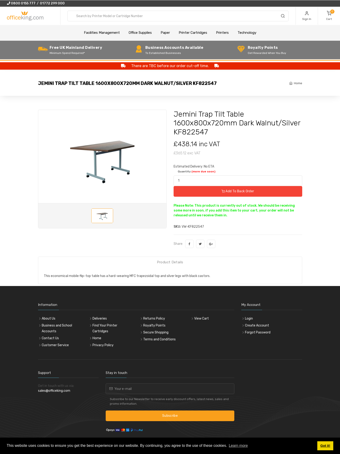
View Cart (201, 318)
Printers (222, 33)
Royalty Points (154, 325)
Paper (165, 33)
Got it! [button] (325, 446)
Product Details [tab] (170, 262)
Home (298, 83)
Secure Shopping (155, 332)
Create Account (257, 325)
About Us (48, 318)
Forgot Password (257, 332)
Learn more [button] (238, 446)
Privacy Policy (103, 345)
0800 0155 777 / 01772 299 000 (36, 3)
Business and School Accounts (57, 328)
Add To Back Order (238, 191)
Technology (247, 33)
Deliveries (99, 318)
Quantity (196, 171)
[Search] (282, 16)
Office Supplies (140, 33)
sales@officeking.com (54, 391)
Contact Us (50, 338)
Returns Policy (154, 318)
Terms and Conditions (159, 339)
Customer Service (55, 345)
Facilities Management (102, 33)
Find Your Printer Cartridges (104, 328)
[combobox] (178, 16)
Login (249, 318)
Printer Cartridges (193, 33)
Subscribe (170, 416)
